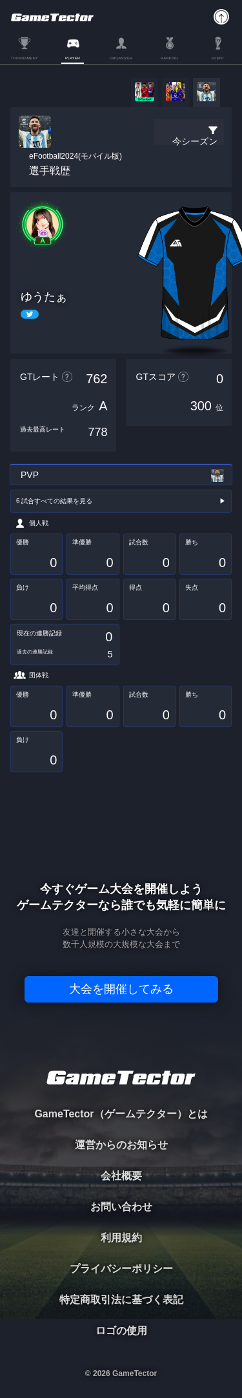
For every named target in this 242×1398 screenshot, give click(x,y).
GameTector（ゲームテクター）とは (120, 1113)
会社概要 (121, 1175)
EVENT (217, 58)
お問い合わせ (121, 1206)
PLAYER (72, 58)
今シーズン (194, 141)
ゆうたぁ (44, 296)
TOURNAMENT (23, 58)
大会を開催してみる (121, 989)
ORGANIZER (121, 58)
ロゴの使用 (121, 1330)
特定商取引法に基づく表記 (121, 1299)
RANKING (169, 58)
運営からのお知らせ (121, 1144)
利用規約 (121, 1237)
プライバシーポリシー (121, 1268)
